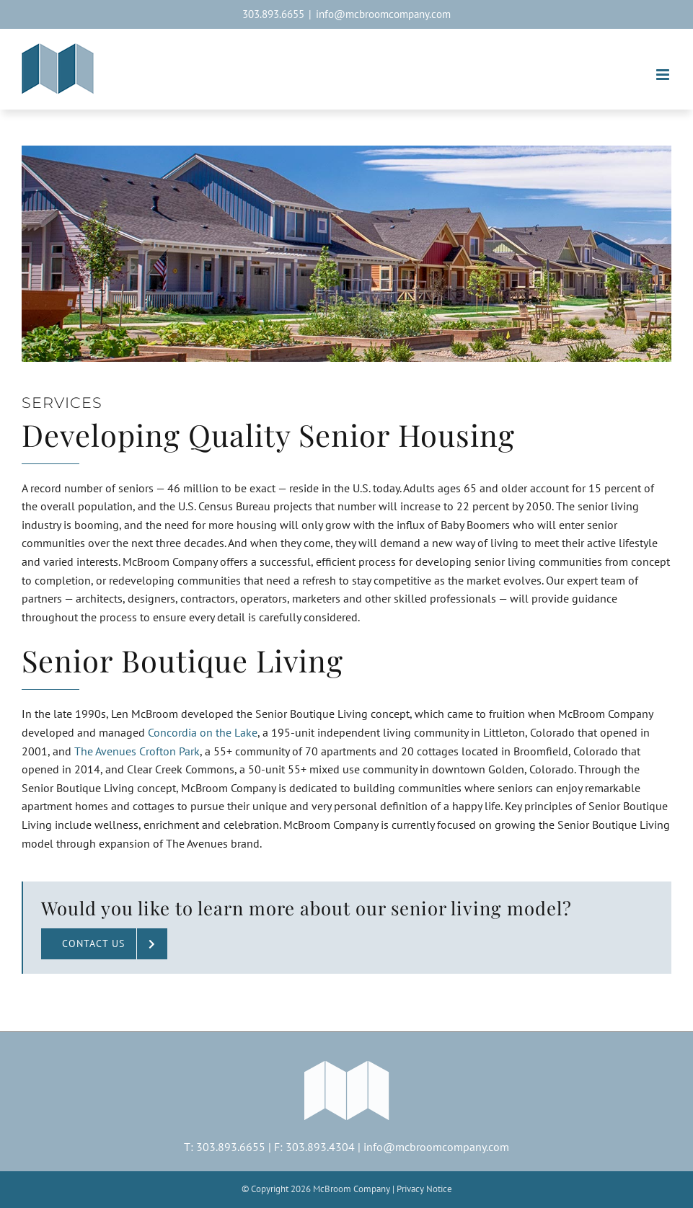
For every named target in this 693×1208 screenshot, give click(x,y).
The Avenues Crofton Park (137, 751)
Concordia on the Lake (202, 732)
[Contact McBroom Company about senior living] (104, 943)
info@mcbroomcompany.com (383, 14)
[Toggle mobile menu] (663, 74)
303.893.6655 (230, 1147)
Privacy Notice (424, 1189)
